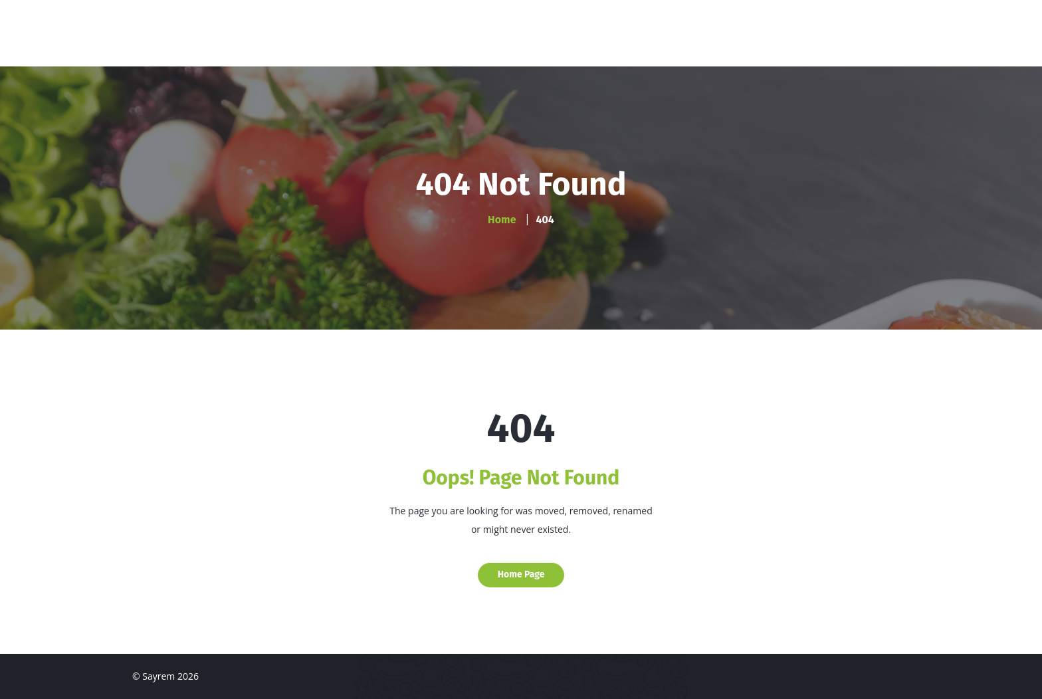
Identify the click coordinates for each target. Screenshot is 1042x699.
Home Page (521, 574)
